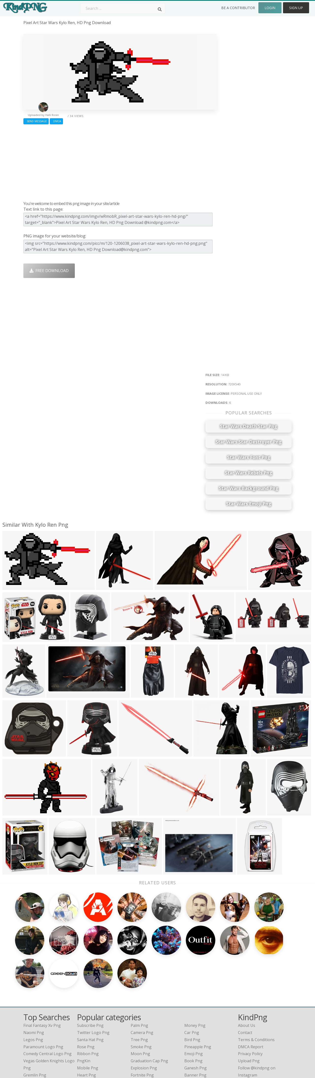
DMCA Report (250, 1003)
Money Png (194, 982)
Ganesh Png (195, 1024)
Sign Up (296, 7)
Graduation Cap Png (149, 1017)
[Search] (160, 9)
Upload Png (249, 1017)
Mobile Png (87, 1024)
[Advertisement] (120, 161)
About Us (246, 982)
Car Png (191, 989)
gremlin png (34, 1031)
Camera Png (142, 989)
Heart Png (86, 1031)
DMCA (56, 121)
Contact (245, 989)
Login (270, 7)
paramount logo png (43, 1003)
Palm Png (139, 982)
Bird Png (192, 996)
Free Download (49, 270)
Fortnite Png (142, 1031)
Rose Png (85, 1003)
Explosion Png (144, 1024)
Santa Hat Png (90, 996)
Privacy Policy (250, 1010)
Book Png (193, 1017)
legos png (33, 996)
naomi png (33, 989)
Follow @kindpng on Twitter (264, 1039)
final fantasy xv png (42, 982)
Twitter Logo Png (93, 989)
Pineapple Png (197, 1003)
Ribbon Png (88, 1010)
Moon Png (140, 1010)
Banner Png (195, 1031)
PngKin (83, 1017)
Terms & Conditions (256, 996)
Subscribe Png (90, 982)
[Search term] (122, 8)
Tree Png (139, 996)
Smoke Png (141, 1003)
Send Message (36, 121)
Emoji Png (193, 1010)
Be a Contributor (238, 7)
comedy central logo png (47, 1010)
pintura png (34, 1039)
